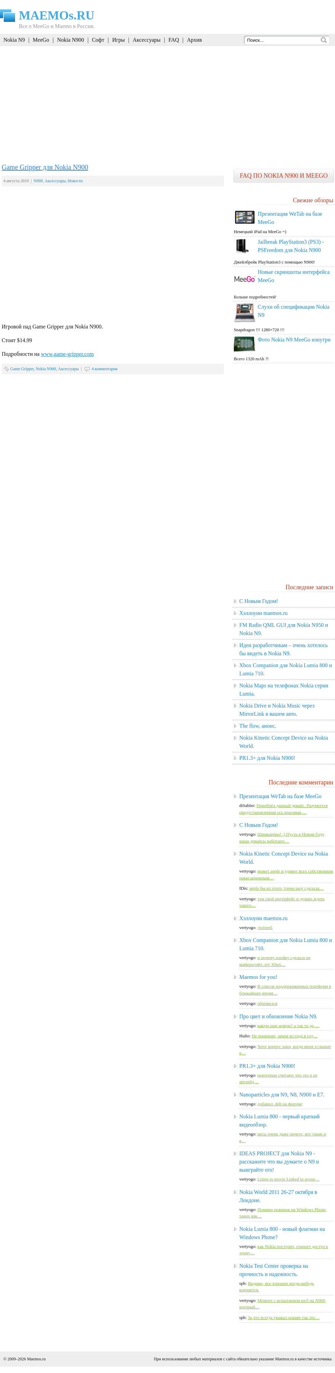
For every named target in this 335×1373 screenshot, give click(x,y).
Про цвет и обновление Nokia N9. (278, 1016)
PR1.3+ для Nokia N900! (267, 758)
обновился (267, 1003)
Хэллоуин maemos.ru (263, 613)
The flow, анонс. (258, 726)
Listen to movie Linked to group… (288, 1179)
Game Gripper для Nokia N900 (45, 167)
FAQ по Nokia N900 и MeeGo (283, 175)
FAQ (174, 40)
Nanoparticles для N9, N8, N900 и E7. (281, 1095)
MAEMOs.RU (56, 15)
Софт (98, 40)
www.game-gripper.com (67, 354)
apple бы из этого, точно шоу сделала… (286, 888)
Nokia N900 (70, 40)
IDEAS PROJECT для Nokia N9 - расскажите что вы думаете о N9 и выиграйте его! (279, 1161)
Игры (118, 40)
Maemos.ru (36, 1359)
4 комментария (105, 368)
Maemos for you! (258, 977)
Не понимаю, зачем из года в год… (284, 1035)
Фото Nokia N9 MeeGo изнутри (294, 339)
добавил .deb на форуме (279, 1103)
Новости (75, 180)
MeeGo (41, 40)
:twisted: (265, 927)
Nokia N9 (14, 40)
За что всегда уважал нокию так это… (284, 1317)
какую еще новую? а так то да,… (288, 1025)
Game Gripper (22, 368)
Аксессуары (146, 40)
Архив (194, 40)
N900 (38, 180)
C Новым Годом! (258, 601)
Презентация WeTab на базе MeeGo (280, 796)
